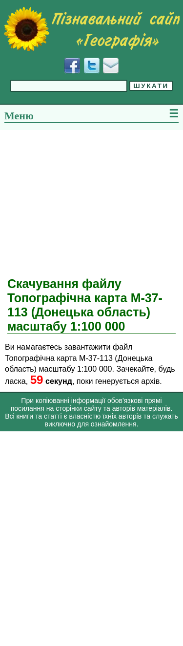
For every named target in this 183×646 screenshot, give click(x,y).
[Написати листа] (111, 65)
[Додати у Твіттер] (92, 65)
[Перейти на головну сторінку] (91, 29)
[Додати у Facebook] (72, 65)
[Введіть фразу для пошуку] (68, 86)
